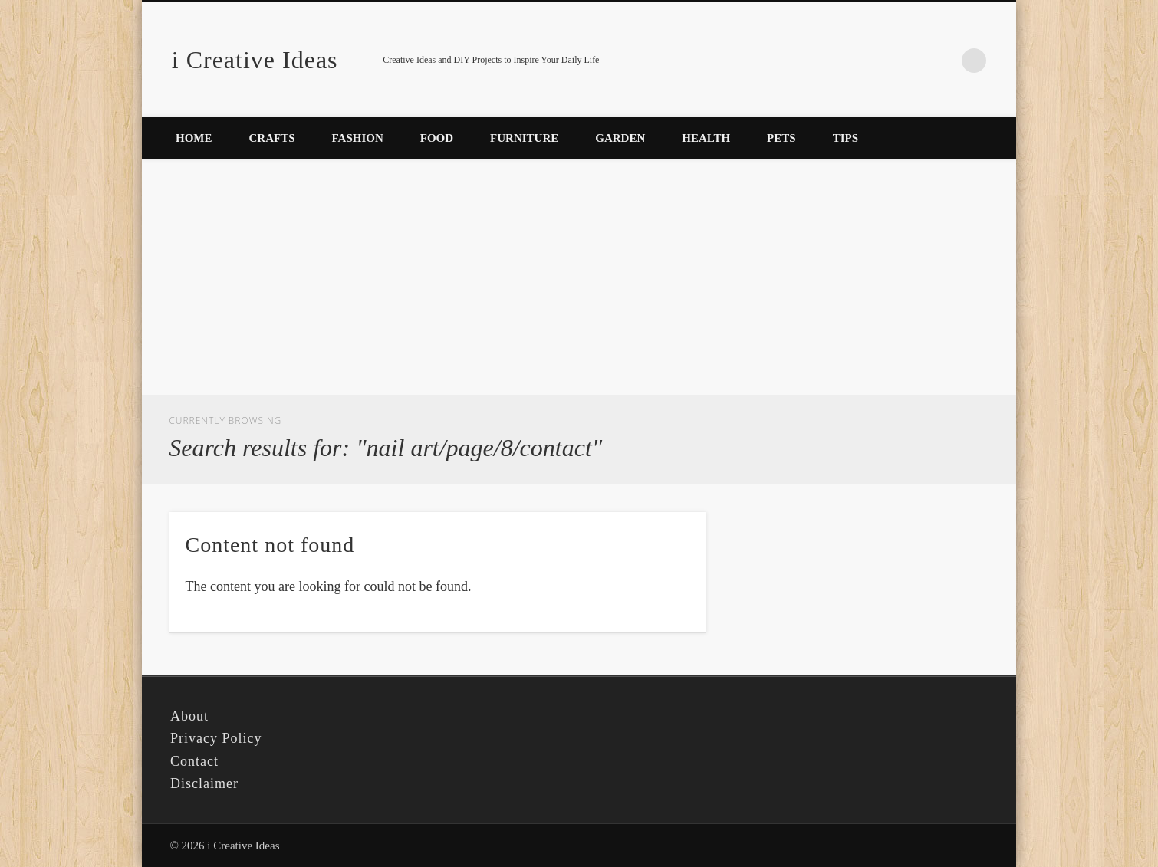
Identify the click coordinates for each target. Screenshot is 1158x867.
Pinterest (942, 60)
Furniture (524, 138)
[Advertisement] (579, 279)
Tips (845, 138)
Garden (620, 138)
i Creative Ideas (255, 60)
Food (436, 138)
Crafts (272, 138)
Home (194, 138)
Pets (781, 138)
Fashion (357, 138)
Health (706, 138)
